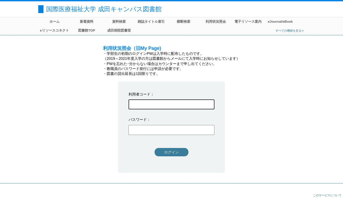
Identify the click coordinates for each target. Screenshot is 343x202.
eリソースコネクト (54, 30)
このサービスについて (327, 195)
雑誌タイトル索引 (151, 21)
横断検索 (183, 21)
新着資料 (86, 21)
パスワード (138, 119)
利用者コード (139, 94)
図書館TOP (86, 30)
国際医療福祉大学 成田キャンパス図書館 (104, 9)
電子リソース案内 (248, 21)
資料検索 (119, 21)
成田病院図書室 (119, 30)
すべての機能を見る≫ (290, 30)
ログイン (171, 152)
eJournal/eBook (280, 21)
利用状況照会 (216, 21)
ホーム (54, 21)
